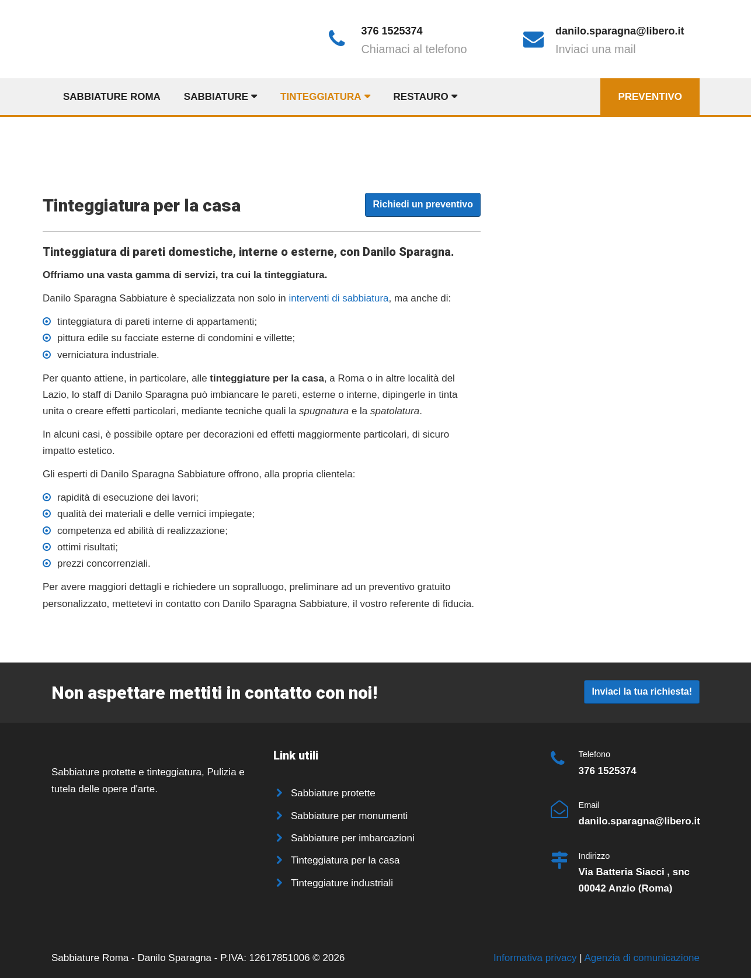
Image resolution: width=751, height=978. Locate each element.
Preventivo (650, 96)
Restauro (421, 96)
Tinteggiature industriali (342, 883)
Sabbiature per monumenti (349, 815)
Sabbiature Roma (112, 96)
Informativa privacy (536, 957)
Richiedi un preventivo (423, 204)
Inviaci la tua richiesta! (642, 691)
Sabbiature (216, 96)
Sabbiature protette (333, 793)
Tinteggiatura (320, 96)
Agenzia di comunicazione (642, 957)
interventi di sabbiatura (339, 298)
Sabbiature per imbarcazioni (353, 838)
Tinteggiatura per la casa (345, 860)
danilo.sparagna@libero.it (619, 31)
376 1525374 (391, 31)
